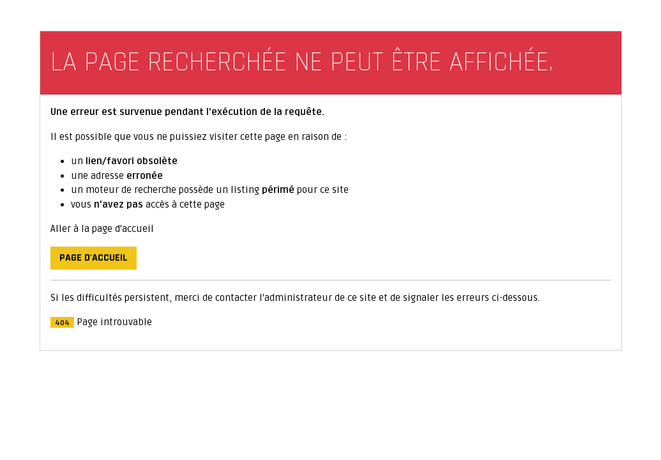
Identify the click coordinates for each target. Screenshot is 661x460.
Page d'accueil (93, 257)
